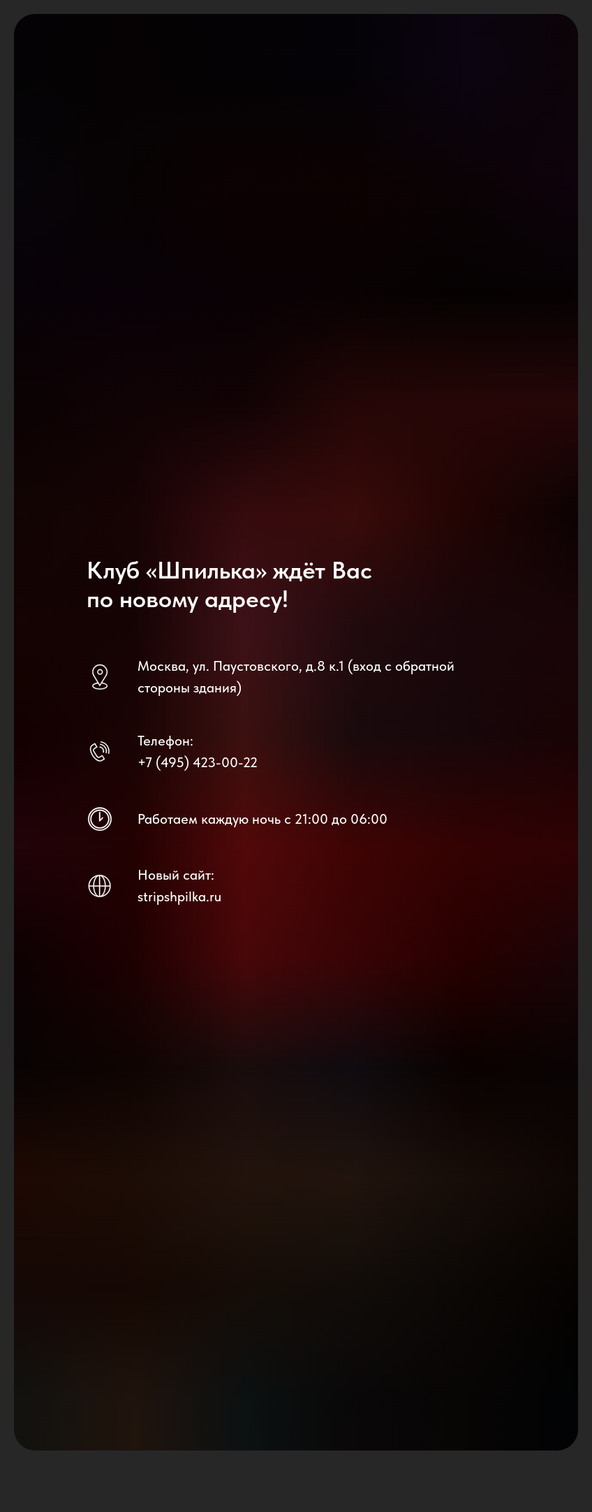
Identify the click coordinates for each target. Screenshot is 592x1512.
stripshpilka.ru (179, 896)
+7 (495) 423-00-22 (198, 762)
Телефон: (165, 740)
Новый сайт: (176, 874)
